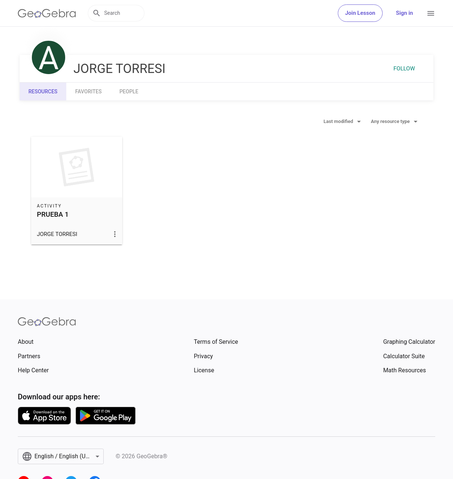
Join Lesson (360, 13)
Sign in (404, 13)
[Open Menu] (430, 13)
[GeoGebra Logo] (47, 13)
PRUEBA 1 (53, 214)
